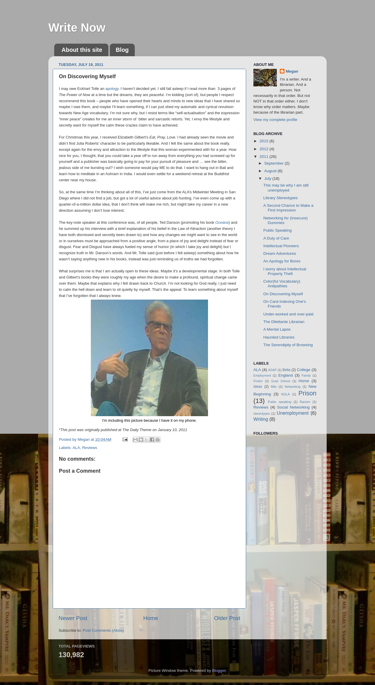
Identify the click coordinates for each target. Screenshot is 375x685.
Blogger (219, 670)
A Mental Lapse (277, 329)
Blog (122, 50)
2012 (265, 149)
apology (112, 88)
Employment (262, 375)
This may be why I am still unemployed (286, 187)
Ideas (257, 387)
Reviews (89, 447)
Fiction (258, 381)
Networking (293, 386)
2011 (265, 156)
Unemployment (293, 413)
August (271, 171)
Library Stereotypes (280, 198)
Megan (292, 71)
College (304, 370)
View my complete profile (275, 119)
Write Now (76, 27)
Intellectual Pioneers (281, 246)
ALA (76, 447)
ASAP (272, 370)
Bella (286, 370)
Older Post (227, 618)
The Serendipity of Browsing (288, 345)
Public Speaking (277, 230)
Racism (305, 402)
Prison (307, 393)
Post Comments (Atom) (103, 630)
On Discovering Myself (283, 294)
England (285, 375)
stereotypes (261, 413)
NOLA (285, 394)
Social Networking (293, 407)
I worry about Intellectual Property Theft (284, 271)
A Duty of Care (276, 238)
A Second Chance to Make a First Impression (288, 207)
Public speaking (279, 402)
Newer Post (73, 618)
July (268, 178)
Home (150, 618)
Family (306, 375)
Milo (274, 386)
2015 (265, 141)
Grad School (280, 381)
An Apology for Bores (282, 261)
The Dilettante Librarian (283, 322)
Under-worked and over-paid (288, 314)
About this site (82, 50)
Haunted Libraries (279, 337)
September (274, 163)
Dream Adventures (279, 253)
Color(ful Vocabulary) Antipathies (281, 283)
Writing (260, 419)
